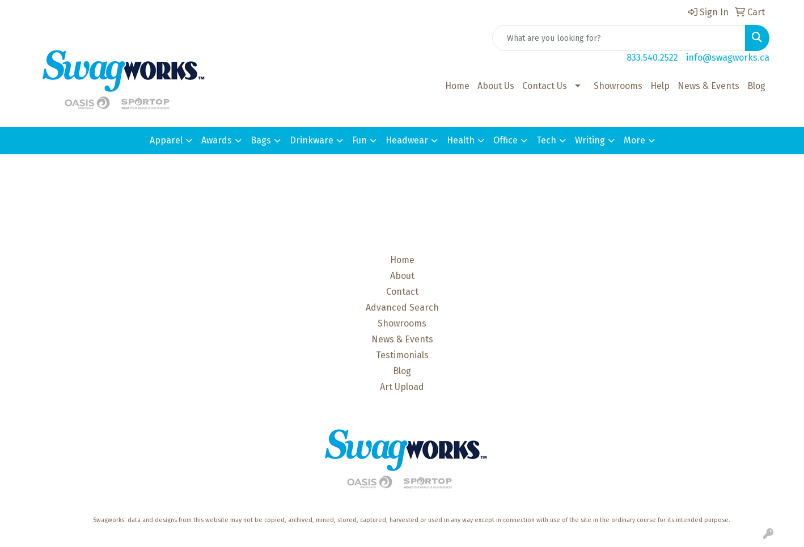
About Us (495, 85)
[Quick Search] (619, 38)
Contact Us (544, 85)
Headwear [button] (407, 140)
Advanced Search (402, 307)
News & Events (708, 85)
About (402, 275)
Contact (402, 291)
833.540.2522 (652, 57)
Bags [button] (261, 140)
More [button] (634, 140)
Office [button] (505, 140)
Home (457, 85)
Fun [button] (359, 140)
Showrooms (618, 85)
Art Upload (402, 386)
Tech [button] (546, 140)
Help (660, 85)
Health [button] (461, 140)
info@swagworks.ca (727, 57)
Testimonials (402, 355)
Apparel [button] (166, 140)
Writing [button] (590, 140)
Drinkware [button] (311, 140)
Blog (756, 85)
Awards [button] (216, 140)
